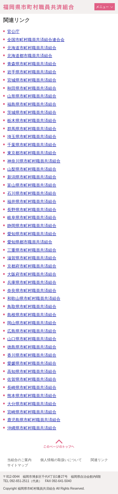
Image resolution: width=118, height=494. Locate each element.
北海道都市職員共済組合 (29, 55)
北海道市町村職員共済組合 (31, 47)
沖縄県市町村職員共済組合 (31, 428)
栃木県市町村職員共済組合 (31, 120)
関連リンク (99, 460)
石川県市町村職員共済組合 (31, 193)
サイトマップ (17, 465)
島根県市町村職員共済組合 (31, 314)
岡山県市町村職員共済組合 (31, 323)
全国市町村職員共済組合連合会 (36, 39)
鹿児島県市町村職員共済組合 (33, 419)
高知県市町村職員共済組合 (31, 371)
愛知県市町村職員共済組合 (31, 233)
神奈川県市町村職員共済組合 (33, 161)
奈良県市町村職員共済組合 (31, 290)
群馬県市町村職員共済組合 (31, 128)
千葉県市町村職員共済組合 (31, 144)
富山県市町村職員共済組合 (31, 185)
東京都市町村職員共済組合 (31, 153)
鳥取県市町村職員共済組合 (31, 306)
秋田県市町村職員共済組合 (31, 88)
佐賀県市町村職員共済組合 (31, 379)
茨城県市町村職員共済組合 (31, 112)
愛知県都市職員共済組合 (29, 242)
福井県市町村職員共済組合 (31, 201)
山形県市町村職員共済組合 (31, 96)
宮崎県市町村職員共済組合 (31, 412)
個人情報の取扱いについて (61, 460)
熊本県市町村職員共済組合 (31, 395)
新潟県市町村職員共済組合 (31, 177)
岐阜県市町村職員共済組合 (31, 217)
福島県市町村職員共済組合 (31, 104)
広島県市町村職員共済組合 (31, 331)
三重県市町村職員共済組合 (31, 250)
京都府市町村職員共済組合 (31, 266)
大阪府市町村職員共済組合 (31, 274)
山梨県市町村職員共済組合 (31, 169)
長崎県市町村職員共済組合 (31, 387)
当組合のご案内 (19, 460)
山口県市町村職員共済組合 (31, 339)
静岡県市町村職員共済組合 (31, 225)
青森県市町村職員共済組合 (31, 63)
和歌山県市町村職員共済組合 (33, 298)
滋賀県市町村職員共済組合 (31, 258)
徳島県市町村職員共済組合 (31, 347)
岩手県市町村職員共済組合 (31, 72)
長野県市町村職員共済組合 (31, 209)
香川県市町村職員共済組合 (31, 355)
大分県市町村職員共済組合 (31, 403)
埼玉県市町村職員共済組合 (31, 136)
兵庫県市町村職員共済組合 (31, 282)
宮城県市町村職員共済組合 (31, 80)
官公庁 (13, 31)
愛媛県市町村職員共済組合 (31, 363)
